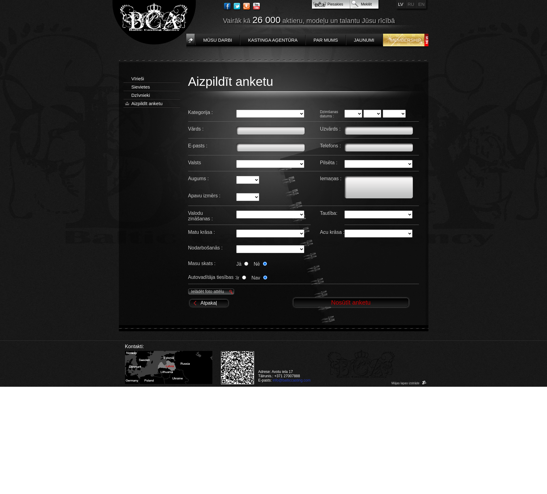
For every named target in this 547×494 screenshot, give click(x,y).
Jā (243, 264)
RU (411, 4)
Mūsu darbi (217, 40)
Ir (242, 277)
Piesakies (335, 4)
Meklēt (366, 4)
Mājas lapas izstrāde (409, 383)
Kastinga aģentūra (273, 40)
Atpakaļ (208, 303)
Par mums (325, 40)
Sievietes (140, 86)
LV (400, 4)
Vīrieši (137, 78)
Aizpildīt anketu (147, 103)
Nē (260, 264)
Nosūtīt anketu (351, 302)
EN (421, 4)
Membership (405, 40)
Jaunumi (364, 40)
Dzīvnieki (140, 95)
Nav (259, 277)
